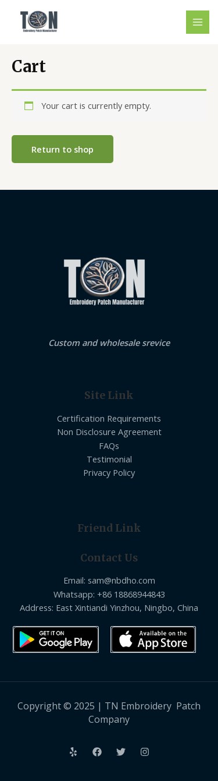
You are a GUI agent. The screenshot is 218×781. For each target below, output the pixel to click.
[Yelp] (73, 752)
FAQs (109, 445)
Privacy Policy (109, 472)
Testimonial (109, 459)
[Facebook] (97, 752)
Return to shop (62, 149)
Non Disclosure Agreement (109, 431)
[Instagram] (144, 752)
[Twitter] (121, 752)
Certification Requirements (109, 418)
